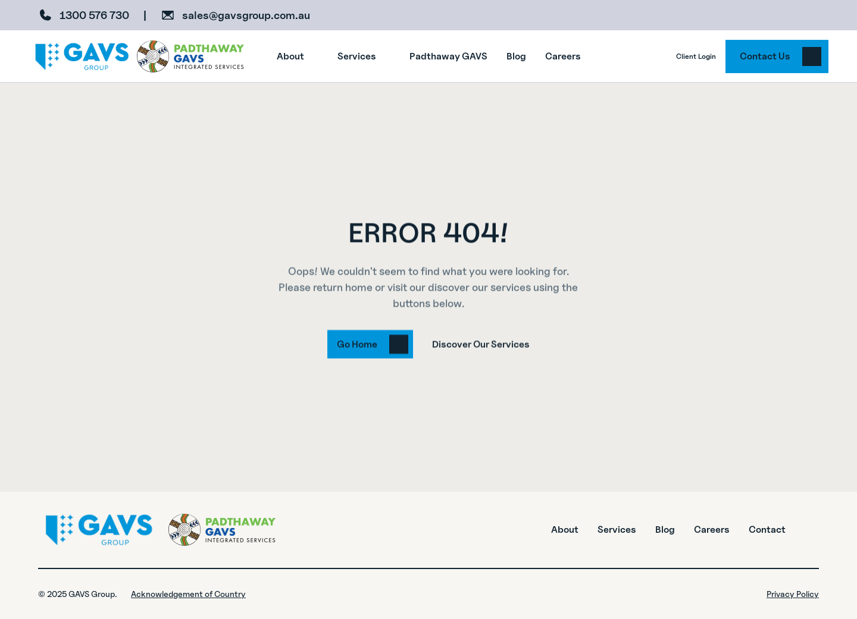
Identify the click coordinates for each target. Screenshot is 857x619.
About (564, 529)
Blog (665, 529)
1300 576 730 (94, 15)
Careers (712, 529)
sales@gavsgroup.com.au (246, 15)
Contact (767, 529)
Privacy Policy (793, 594)
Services (617, 529)
